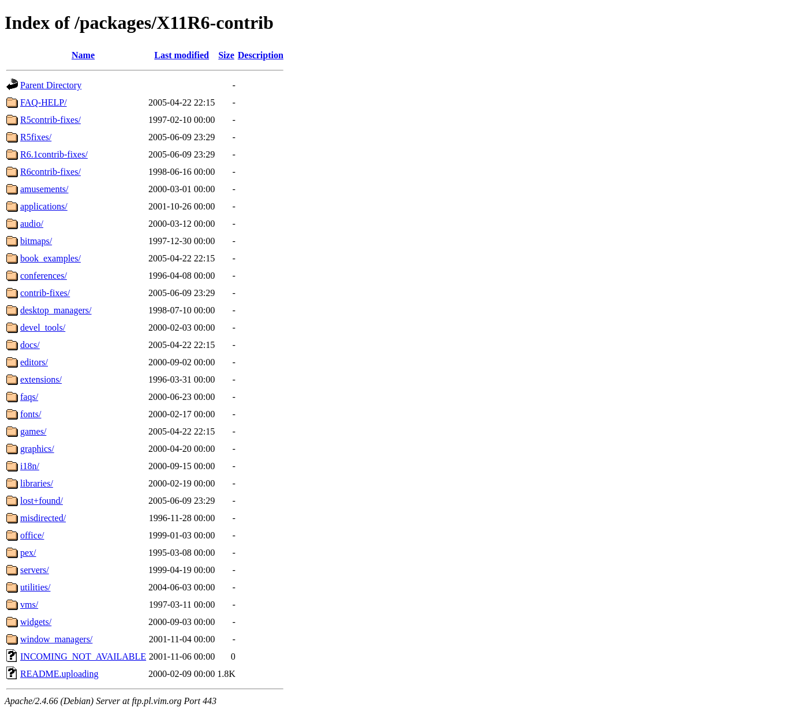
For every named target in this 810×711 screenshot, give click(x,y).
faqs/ (29, 397)
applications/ (44, 206)
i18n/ (29, 466)
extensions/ (41, 379)
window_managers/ (56, 639)
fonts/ (30, 414)
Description (260, 55)
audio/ (31, 224)
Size (226, 55)
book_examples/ (50, 258)
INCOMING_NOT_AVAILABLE (83, 656)
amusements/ (44, 189)
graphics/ (37, 449)
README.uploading (59, 674)
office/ (32, 535)
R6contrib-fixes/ (50, 172)
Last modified (181, 55)
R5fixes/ (35, 137)
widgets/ (35, 622)
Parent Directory (50, 85)
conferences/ (43, 275)
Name (83, 55)
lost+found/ (41, 501)
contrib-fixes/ (45, 293)
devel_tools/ (42, 327)
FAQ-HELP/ (43, 102)
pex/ (28, 552)
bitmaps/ (36, 241)
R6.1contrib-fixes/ (54, 154)
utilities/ (35, 587)
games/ (33, 431)
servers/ (34, 570)
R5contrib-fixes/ (50, 120)
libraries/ (36, 483)
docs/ (30, 345)
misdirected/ (43, 518)
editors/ (34, 362)
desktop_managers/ (56, 310)
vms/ (29, 604)
